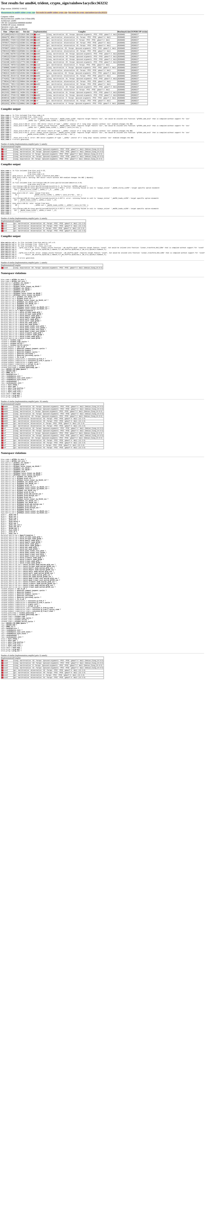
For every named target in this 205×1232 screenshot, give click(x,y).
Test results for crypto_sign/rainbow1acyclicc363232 (87, 12)
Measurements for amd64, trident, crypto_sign (18, 12)
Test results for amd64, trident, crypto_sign (51, 12)
